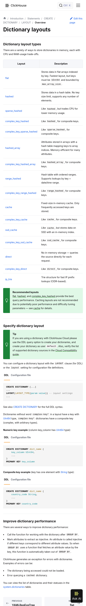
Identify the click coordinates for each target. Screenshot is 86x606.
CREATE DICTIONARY (25, 406)
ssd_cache (11, 229)
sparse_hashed (13, 110)
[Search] (65, 5)
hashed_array (12, 148)
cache (8, 207)
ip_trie (8, 279)
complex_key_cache (16, 219)
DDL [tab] (6, 375)
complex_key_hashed (17, 121)
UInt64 (7, 418)
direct (8, 256)
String (64, 472)
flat (7, 78)
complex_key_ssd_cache (18, 242)
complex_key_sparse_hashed (21, 131)
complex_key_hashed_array (20, 164)
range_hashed (13, 178)
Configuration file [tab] (21, 375)
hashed (9, 96)
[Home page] (4, 19)
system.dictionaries (14, 586)
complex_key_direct (16, 268)
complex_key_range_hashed (20, 193)
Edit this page (76, 20)
